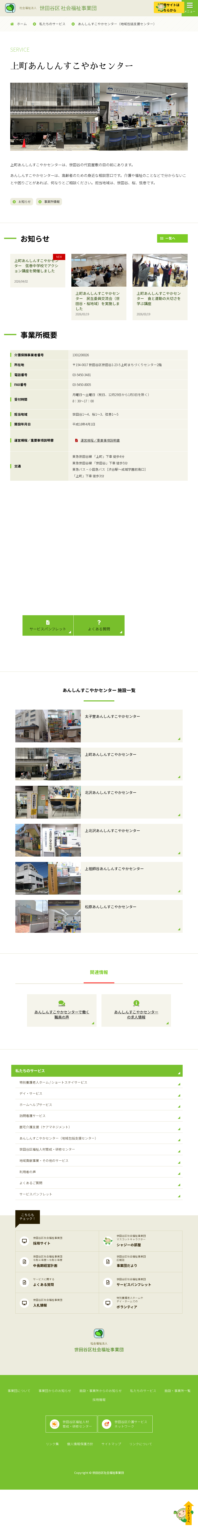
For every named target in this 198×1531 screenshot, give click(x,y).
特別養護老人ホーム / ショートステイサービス (99, 1089)
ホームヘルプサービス (99, 1116)
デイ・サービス (99, 1102)
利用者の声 (99, 1197)
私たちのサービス (49, 23)
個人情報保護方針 (81, 1484)
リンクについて (138, 1484)
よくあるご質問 (99, 1211)
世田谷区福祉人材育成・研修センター (99, 1170)
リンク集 (54, 1484)
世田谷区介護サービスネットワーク (132, 1461)
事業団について (21, 1422)
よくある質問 (99, 627)
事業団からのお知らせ (56, 1422)
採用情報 (99, 1434)
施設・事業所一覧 (175, 1422)
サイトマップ (110, 1484)
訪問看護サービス (99, 1129)
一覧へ (167, 239)
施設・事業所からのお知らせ (100, 1422)
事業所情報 (56, 202)
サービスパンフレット (47, 627)
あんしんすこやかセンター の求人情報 (136, 1011)
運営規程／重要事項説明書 (100, 441)
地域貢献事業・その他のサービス (99, 1184)
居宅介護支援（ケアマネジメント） (99, 1143)
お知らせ (24, 202)
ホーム (18, 23)
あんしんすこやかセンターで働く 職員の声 (62, 1011)
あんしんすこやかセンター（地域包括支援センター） (114, 23)
